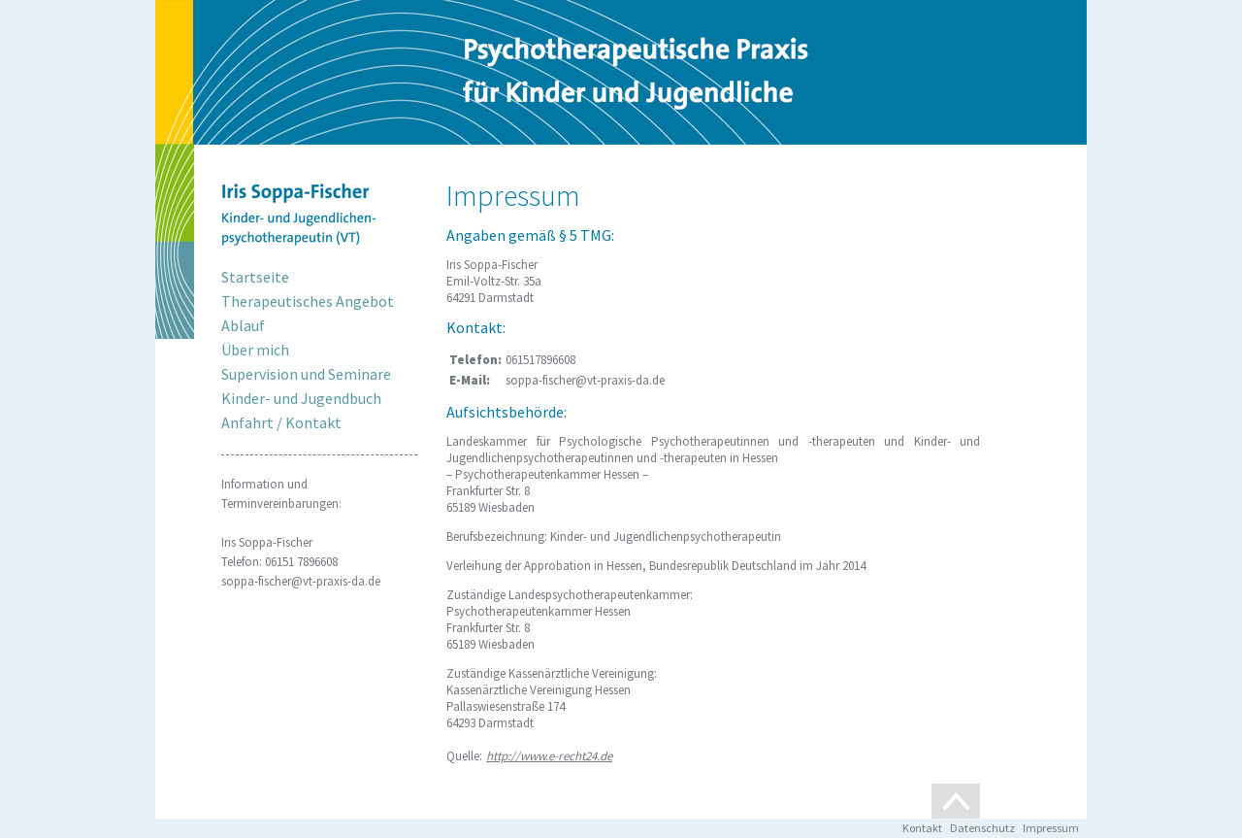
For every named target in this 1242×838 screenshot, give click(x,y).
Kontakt (922, 828)
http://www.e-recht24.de (549, 756)
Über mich (255, 349)
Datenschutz (982, 828)
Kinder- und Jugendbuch (301, 398)
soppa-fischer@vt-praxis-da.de (300, 581)
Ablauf (243, 325)
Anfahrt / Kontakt (281, 422)
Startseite (255, 276)
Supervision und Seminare (306, 374)
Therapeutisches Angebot (307, 301)
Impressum (1051, 828)
